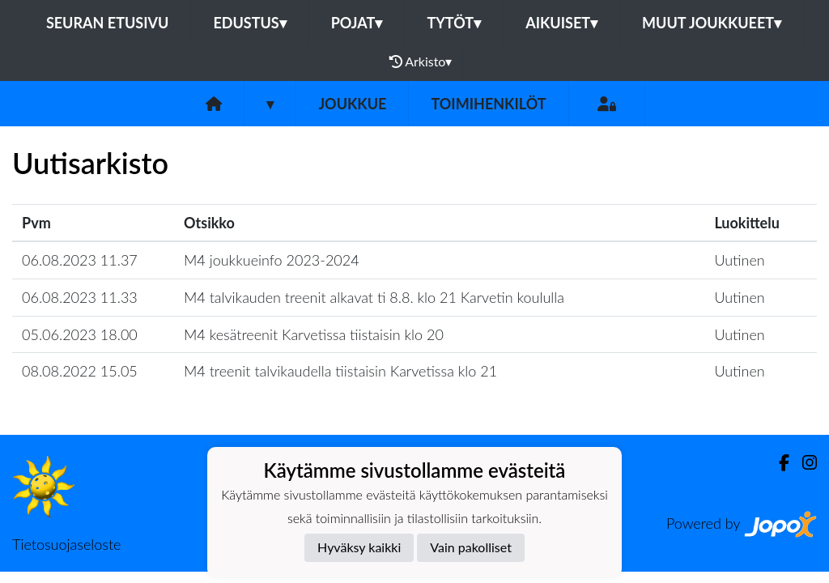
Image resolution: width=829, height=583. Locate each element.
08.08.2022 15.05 (80, 371)
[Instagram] (803, 462)
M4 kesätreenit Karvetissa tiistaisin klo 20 (314, 334)
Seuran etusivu (107, 23)
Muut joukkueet (711, 23)
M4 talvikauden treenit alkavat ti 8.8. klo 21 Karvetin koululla (374, 297)
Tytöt (454, 23)
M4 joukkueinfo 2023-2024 (271, 260)
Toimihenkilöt (488, 104)
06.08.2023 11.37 (80, 260)
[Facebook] (777, 462)
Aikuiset (561, 23)
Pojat (357, 23)
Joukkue (352, 104)
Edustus (249, 23)
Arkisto (421, 61)
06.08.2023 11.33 (80, 297)
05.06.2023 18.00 (80, 334)
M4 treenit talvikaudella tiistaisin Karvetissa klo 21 (340, 371)
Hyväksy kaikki (359, 547)
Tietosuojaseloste (66, 544)
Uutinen (739, 260)
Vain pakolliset (471, 547)
